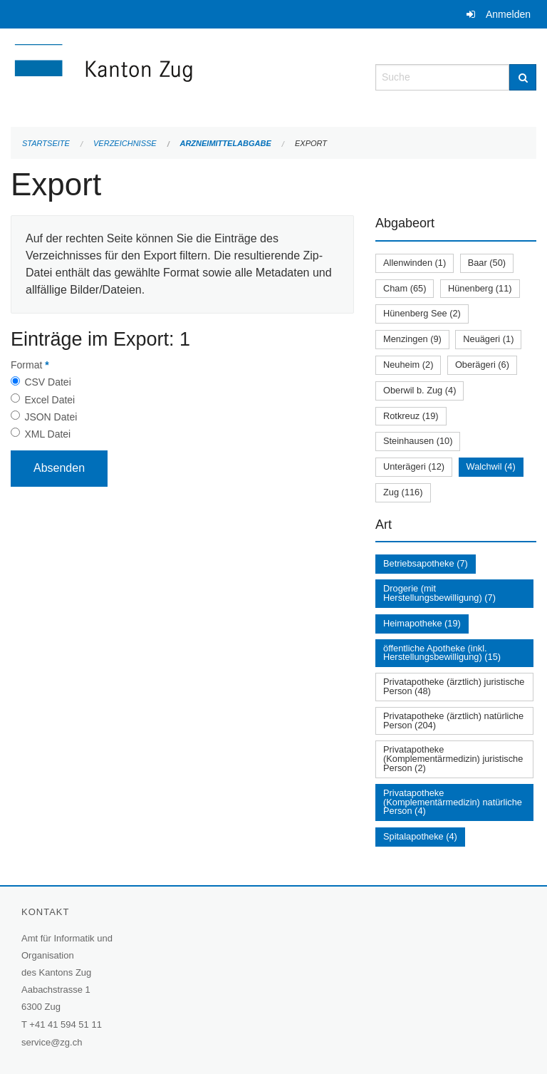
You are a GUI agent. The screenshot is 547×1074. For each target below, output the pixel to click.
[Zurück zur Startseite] (182, 76)
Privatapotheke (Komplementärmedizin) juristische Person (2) (453, 758)
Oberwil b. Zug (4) (419, 390)
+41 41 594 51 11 (65, 1024)
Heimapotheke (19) (422, 623)
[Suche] (522, 77)
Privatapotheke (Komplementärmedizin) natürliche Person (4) (452, 802)
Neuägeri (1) (488, 339)
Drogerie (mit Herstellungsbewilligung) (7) (439, 593)
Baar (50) (487, 262)
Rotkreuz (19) (411, 416)
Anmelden (508, 14)
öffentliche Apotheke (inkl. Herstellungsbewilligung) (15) (442, 653)
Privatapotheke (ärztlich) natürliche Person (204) (453, 720)
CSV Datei (47, 382)
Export (311, 143)
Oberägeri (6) (482, 364)
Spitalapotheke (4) (420, 836)
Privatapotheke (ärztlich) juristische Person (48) (453, 686)
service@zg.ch (51, 1042)
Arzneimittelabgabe (225, 143)
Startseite (46, 143)
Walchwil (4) (491, 466)
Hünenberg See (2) (422, 313)
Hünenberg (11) (480, 288)
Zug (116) (402, 492)
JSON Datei (50, 417)
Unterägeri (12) (413, 466)
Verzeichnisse (125, 143)
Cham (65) (404, 288)
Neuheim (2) (408, 364)
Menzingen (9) (412, 339)
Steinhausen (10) (417, 440)
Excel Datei (49, 400)
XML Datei (47, 434)
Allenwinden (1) (414, 262)
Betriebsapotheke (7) (425, 563)
